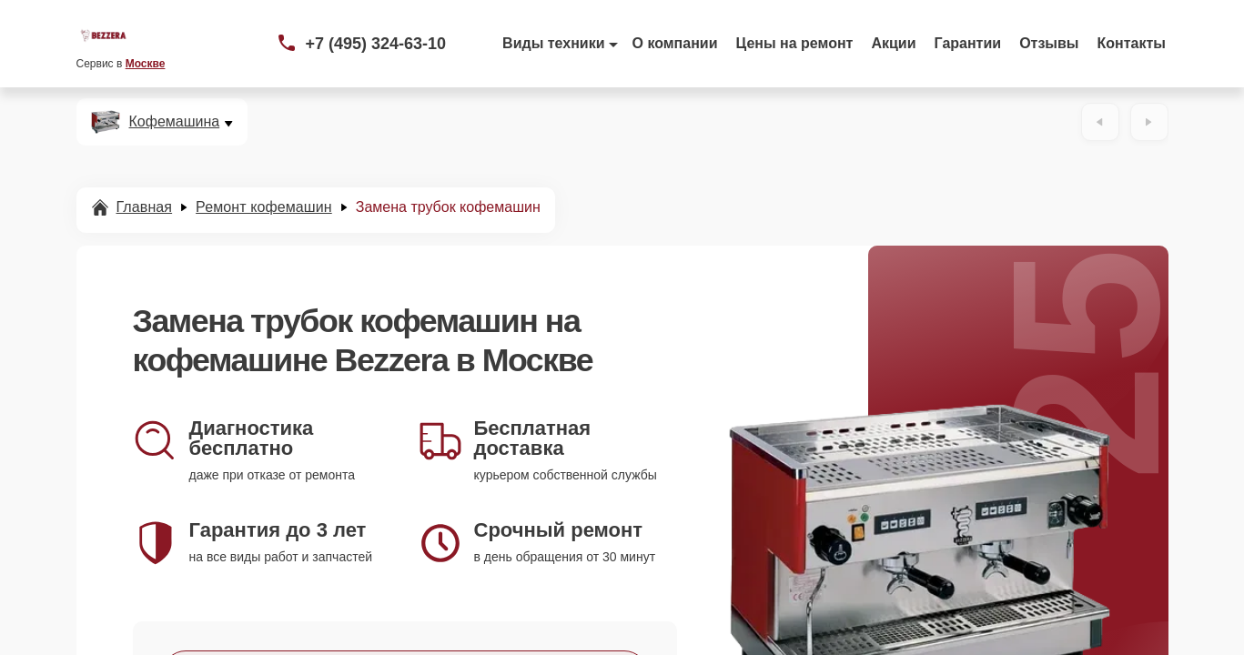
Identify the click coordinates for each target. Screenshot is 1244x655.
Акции (893, 43)
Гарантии (968, 43)
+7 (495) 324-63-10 (376, 44)
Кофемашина (174, 122)
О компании (675, 43)
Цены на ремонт (795, 43)
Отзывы (1048, 43)
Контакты (1131, 43)
